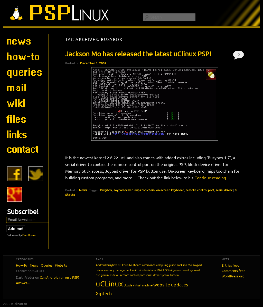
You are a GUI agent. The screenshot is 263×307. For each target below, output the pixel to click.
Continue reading (212, 177)
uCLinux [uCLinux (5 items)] (109, 283)
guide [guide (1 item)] (172, 265)
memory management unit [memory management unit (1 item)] (120, 270)
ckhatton (20, 304)
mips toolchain (144, 190)
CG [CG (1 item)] (119, 265)
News (83, 190)
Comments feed (234, 270)
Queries (46, 265)
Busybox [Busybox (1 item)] (111, 265)
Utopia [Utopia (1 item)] (128, 285)
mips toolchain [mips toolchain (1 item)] (147, 270)
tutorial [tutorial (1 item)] (175, 275)
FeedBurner (29, 235)
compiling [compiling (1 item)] (162, 265)
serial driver (224, 190)
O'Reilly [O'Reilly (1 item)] (170, 270)
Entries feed (231, 265)
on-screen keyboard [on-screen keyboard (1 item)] (187, 270)
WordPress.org (233, 276)
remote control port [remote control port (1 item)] (132, 275)
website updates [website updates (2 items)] (170, 284)
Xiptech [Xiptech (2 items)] (104, 293)
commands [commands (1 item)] (148, 265)
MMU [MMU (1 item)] (160, 270)
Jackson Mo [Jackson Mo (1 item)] (184, 265)
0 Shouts (238, 55)
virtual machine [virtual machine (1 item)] (143, 285)
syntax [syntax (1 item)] (165, 275)
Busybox (106, 190)
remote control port (200, 190)
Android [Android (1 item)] (101, 265)
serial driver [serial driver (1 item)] (153, 275)
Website (61, 265)
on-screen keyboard (170, 190)
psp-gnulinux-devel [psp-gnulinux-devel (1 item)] (107, 275)
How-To (21, 265)
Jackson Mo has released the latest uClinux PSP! (138, 54)
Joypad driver (123, 190)
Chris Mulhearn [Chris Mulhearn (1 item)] (131, 265)
